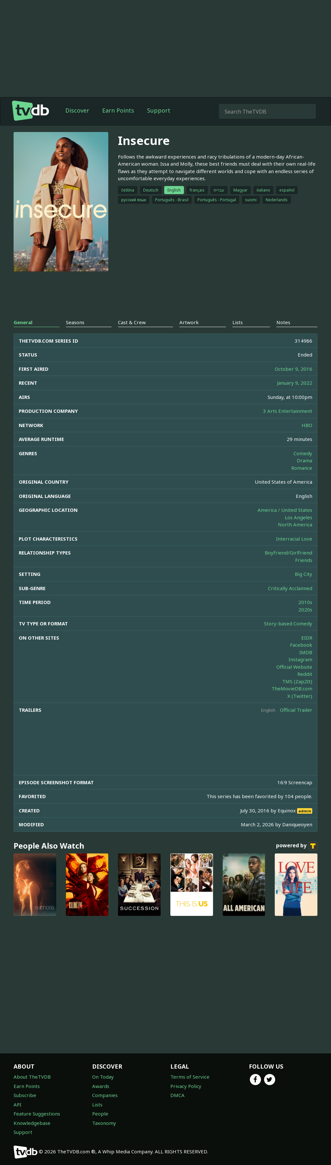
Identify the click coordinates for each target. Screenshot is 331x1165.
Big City (303, 574)
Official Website (294, 667)
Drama (304, 460)
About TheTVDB (32, 1076)
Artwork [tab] (189, 322)
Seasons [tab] (75, 322)
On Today (103, 1076)
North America (295, 524)
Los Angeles (298, 517)
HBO (307, 425)
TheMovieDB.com (292, 688)
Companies (105, 1095)
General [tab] (23, 322)
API (17, 1104)
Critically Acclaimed (290, 588)
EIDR (306, 637)
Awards (100, 1086)
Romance (301, 468)
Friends (303, 560)
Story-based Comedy (288, 623)
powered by (296, 846)
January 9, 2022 (294, 382)
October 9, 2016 (293, 369)
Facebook (301, 645)
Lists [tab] (237, 322)
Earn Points (118, 110)
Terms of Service (189, 1076)
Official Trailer (296, 710)
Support (158, 110)
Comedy (303, 453)
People (100, 1113)
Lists (97, 1104)
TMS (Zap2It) (297, 681)
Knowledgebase (32, 1123)
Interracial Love (294, 538)
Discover (77, 110)
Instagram (300, 659)
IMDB (305, 652)
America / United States (285, 510)
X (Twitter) (299, 696)
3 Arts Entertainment (287, 411)
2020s (305, 609)
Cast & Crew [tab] (132, 322)
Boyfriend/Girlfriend (288, 552)
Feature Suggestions (37, 1113)
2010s (305, 602)
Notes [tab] (283, 322)
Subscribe (25, 1095)
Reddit (304, 674)
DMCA (177, 1095)
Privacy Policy (185, 1086)
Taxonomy (104, 1123)
